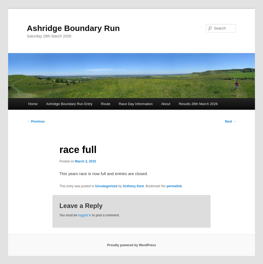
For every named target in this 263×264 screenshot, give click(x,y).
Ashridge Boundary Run (73, 28)
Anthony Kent (133, 186)
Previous (36, 121)
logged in (84, 215)
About (165, 104)
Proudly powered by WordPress (131, 245)
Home (33, 104)
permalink (174, 186)
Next (230, 121)
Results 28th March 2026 (198, 104)
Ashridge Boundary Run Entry (69, 104)
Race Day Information (136, 104)
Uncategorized (106, 186)
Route (105, 104)
